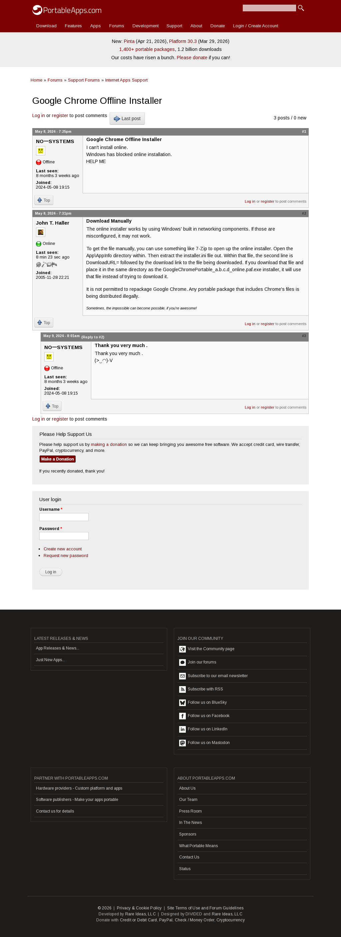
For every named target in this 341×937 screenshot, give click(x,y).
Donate (217, 25)
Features (73, 25)
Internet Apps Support (126, 80)
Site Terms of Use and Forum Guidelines (205, 908)
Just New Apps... (50, 659)
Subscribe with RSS (201, 689)
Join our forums (197, 662)
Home (36, 80)
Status (184, 868)
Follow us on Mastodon (204, 743)
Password (50, 528)
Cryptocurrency (230, 920)
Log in (38, 115)
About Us (187, 788)
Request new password (66, 555)
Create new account (63, 548)
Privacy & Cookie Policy (139, 908)
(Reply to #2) (92, 337)
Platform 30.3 (183, 41)
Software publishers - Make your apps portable (77, 799)
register (60, 115)
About (196, 25)
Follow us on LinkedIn (203, 729)
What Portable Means (198, 845)
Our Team (188, 799)
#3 (304, 336)
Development (146, 25)
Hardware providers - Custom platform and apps (79, 788)
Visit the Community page (206, 649)
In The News (190, 822)
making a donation (109, 444)
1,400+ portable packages (147, 49)
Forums (116, 25)
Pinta (129, 41)
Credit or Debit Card (138, 920)
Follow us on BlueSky (203, 702)
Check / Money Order (194, 920)
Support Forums (84, 80)
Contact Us (189, 857)
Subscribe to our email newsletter (213, 676)
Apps (95, 25)
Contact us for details (55, 811)
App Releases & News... (57, 648)
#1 (304, 131)
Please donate (192, 57)
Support (174, 25)
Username (50, 509)
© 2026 (105, 908)
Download (46, 25)
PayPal (165, 920)
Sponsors (187, 834)
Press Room (190, 811)
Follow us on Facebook (204, 716)
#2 (304, 213)
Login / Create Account (255, 25)
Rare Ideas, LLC (140, 914)
